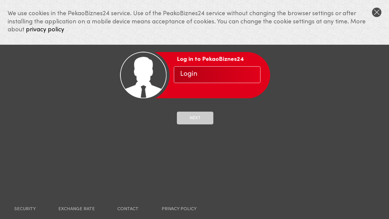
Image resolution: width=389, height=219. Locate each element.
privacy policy (45, 30)
